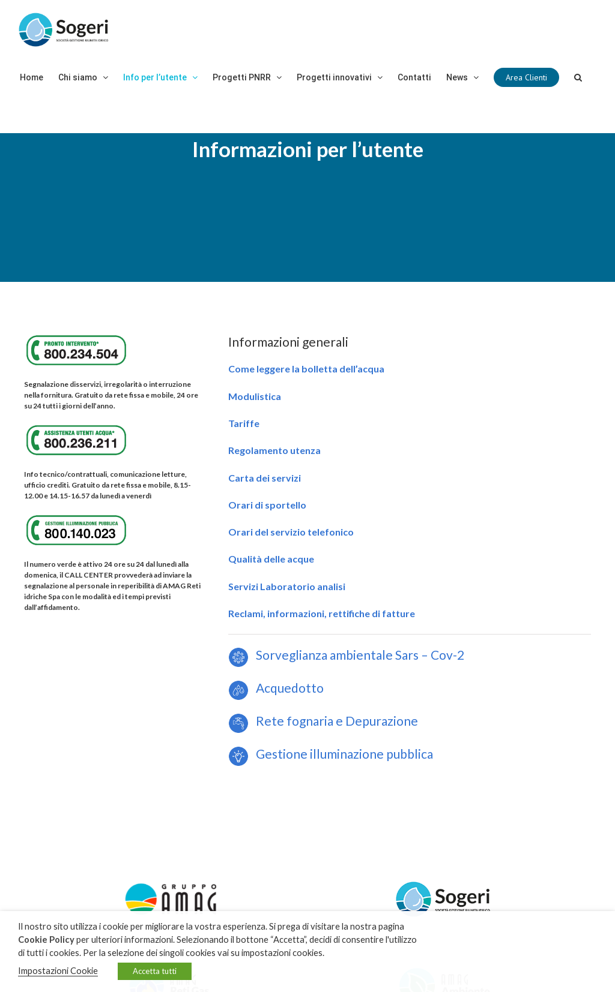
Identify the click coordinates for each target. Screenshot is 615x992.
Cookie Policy (46, 939)
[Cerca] (578, 77)
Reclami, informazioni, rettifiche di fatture (321, 613)
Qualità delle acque (271, 558)
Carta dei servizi (264, 477)
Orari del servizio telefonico (291, 531)
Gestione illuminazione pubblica (342, 753)
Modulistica (254, 396)
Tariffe (243, 423)
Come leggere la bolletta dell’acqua (306, 368)
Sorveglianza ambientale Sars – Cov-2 (346, 654)
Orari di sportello (267, 504)
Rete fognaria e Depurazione (323, 720)
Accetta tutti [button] (155, 971)
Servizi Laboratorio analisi (286, 586)
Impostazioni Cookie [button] (58, 971)
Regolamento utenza (274, 450)
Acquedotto (276, 687)
